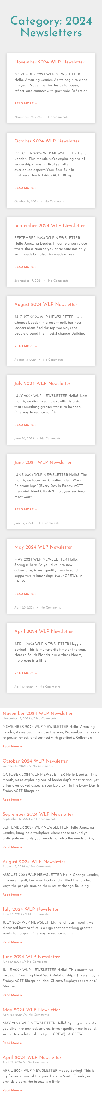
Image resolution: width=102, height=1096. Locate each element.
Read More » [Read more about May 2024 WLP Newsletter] (25, 594)
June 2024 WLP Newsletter (43, 462)
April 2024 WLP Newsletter (43, 631)
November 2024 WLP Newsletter (49, 62)
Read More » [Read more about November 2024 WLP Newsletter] (25, 103)
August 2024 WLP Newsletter (45, 304)
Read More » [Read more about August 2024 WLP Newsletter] (25, 346)
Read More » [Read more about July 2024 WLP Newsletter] (25, 425)
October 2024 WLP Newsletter (47, 141)
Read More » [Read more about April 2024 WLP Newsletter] (25, 673)
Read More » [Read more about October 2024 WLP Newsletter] (25, 188)
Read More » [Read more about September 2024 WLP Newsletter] (25, 267)
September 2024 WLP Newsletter (49, 225)
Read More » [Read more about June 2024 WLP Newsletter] (25, 509)
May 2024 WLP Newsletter (43, 547)
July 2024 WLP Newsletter (42, 383)
